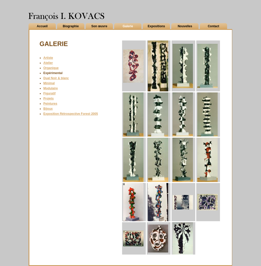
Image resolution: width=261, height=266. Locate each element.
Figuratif (49, 93)
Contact (213, 26)
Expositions (156, 26)
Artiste (48, 58)
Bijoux (48, 108)
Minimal (49, 83)
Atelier (48, 63)
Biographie (71, 26)
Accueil (42, 26)
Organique (51, 68)
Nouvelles (185, 26)
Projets (48, 98)
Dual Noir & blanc (56, 78)
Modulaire (50, 88)
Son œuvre (99, 26)
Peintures (50, 103)
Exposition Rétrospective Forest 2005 (70, 114)
